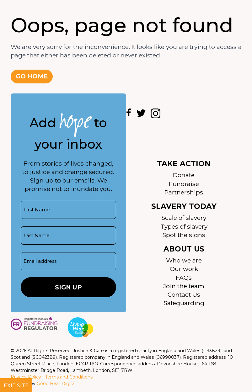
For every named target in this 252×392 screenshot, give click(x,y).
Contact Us (184, 294)
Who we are (184, 260)
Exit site (16, 386)
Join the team (183, 286)
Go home (32, 76)
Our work (184, 269)
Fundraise (184, 184)
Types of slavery (183, 226)
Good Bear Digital (56, 383)
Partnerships (183, 192)
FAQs (184, 277)
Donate (184, 175)
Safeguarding (184, 303)
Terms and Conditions (69, 377)
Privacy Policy (26, 377)
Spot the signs (183, 235)
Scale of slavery (183, 217)
